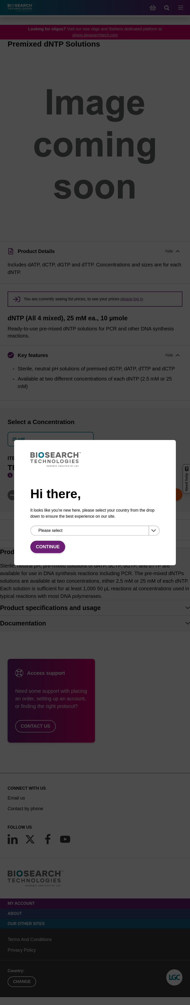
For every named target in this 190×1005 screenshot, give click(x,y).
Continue (48, 546)
